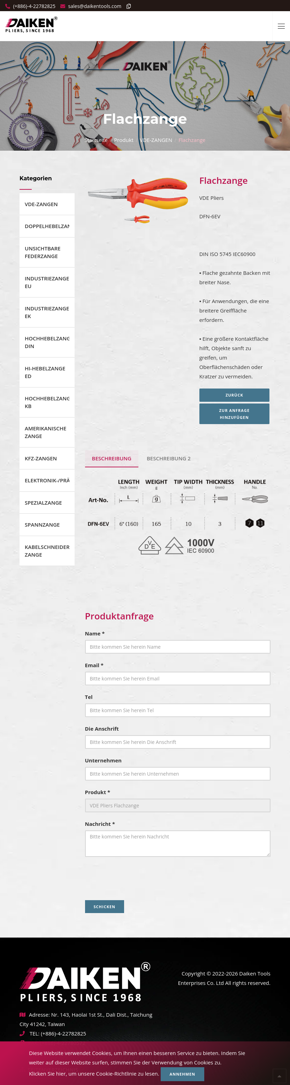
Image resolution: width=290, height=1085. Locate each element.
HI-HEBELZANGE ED (45, 372)
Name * (95, 633)
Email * (94, 665)
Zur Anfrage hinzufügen (235, 414)
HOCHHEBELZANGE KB (47, 402)
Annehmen (183, 1074)
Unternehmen (103, 760)
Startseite (96, 139)
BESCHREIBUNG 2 (169, 458)
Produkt (123, 139)
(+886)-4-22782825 (33, 6)
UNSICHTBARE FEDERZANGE (43, 252)
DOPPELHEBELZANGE (47, 226)
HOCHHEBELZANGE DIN (47, 342)
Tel (89, 696)
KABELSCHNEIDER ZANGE (47, 550)
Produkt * (97, 792)
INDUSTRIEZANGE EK (47, 312)
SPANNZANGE (42, 524)
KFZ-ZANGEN (41, 458)
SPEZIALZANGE (43, 502)
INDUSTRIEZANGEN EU (47, 282)
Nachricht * (100, 823)
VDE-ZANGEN (156, 139)
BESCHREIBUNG (111, 458)
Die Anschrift (102, 728)
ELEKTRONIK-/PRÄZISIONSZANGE (47, 480)
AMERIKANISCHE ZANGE (45, 432)
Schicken (105, 906)
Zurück (235, 395)
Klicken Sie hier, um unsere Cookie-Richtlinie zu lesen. (94, 1073)
